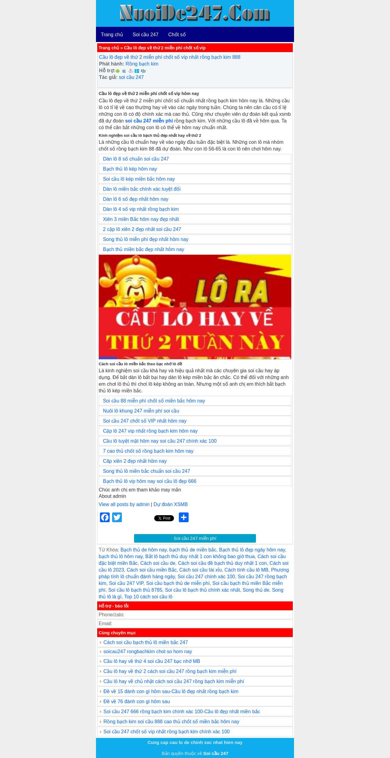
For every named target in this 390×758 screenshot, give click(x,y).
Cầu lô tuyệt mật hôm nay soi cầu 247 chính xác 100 (160, 441)
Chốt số (177, 34)
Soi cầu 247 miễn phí (195, 538)
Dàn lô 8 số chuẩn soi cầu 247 (136, 158)
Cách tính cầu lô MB (246, 569)
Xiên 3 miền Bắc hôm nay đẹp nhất (141, 219)
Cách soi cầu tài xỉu (200, 569)
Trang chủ (112, 34)
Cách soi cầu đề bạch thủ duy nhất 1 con (222, 563)
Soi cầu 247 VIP (126, 583)
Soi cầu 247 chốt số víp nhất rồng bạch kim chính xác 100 (166, 731)
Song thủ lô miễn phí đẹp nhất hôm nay (146, 239)
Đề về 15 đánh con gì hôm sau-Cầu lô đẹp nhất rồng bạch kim (170, 691)
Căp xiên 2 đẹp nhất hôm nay (135, 461)
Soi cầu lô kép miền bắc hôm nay (139, 179)
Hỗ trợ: (107, 70)
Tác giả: (108, 77)
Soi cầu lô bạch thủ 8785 (135, 590)
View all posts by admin (124, 504)
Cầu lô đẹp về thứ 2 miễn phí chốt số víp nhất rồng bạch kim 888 (169, 57)
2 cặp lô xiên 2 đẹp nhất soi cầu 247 (142, 229)
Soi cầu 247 (146, 34)
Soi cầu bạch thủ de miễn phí (178, 583)
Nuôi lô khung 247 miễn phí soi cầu (141, 410)
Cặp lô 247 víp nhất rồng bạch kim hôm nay (150, 431)
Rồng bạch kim (142, 63)
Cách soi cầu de (157, 563)
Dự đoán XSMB (171, 504)
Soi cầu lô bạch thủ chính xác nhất (202, 590)
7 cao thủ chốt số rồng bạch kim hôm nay (148, 451)
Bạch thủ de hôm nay (143, 549)
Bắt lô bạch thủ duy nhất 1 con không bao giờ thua (200, 556)
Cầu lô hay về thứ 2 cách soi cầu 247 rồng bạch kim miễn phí (169, 671)
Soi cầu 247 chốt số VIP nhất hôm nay (144, 420)
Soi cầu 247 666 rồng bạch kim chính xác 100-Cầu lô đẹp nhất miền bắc (181, 711)
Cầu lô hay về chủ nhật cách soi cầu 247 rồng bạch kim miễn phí (173, 681)
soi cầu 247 (131, 77)
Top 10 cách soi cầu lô (148, 596)
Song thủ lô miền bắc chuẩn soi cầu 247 (146, 471)
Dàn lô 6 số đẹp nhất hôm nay (135, 199)
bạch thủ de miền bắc (192, 549)
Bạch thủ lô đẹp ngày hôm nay (252, 549)
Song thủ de (256, 590)
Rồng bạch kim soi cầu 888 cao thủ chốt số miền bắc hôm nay (171, 721)
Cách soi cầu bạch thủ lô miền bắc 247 (145, 642)
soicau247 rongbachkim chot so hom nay (147, 651)
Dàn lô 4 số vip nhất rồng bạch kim (141, 209)
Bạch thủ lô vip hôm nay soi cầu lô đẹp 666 (150, 481)
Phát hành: (111, 63)
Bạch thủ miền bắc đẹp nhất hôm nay (143, 249)
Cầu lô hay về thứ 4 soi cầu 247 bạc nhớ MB (151, 661)
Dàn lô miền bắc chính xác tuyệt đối (142, 189)
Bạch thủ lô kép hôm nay (130, 169)
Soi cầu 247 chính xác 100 (206, 576)
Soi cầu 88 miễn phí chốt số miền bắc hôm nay (154, 400)
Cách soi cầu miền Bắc (152, 569)
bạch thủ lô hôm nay (121, 556)
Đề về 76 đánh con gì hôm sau (136, 701)
